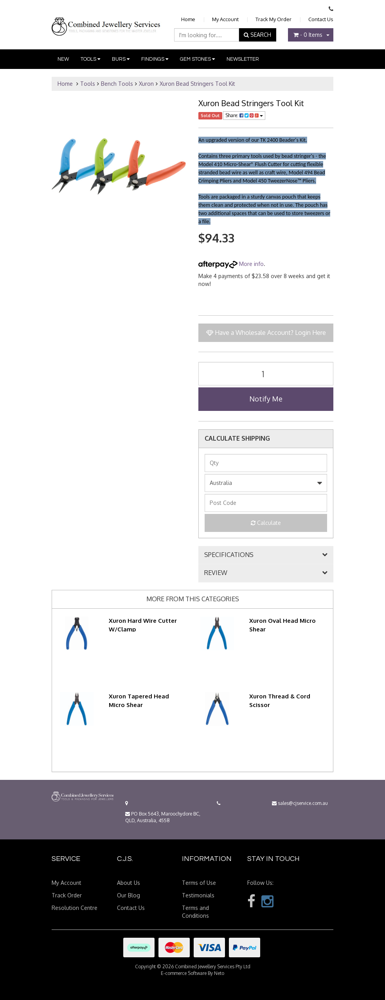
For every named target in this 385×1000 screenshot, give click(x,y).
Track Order (67, 895)
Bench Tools (117, 83)
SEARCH (257, 34)
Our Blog (128, 895)
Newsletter (243, 59)
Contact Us (320, 19)
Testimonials (198, 895)
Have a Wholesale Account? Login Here (266, 332)
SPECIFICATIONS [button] (229, 555)
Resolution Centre (74, 907)
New (63, 59)
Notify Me (265, 398)
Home (188, 19)
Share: (244, 115)
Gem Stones (197, 59)
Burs (121, 59)
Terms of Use (199, 882)
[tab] (265, 555)
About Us (128, 882)
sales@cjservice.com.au (300, 803)
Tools (90, 59)
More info (231, 263)
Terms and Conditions (195, 911)
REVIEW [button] (215, 573)
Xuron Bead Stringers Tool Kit (197, 83)
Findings (154, 59)
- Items (307, 34)
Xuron (146, 83)
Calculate (266, 522)
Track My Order (273, 19)
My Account (225, 19)
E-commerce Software (184, 973)
